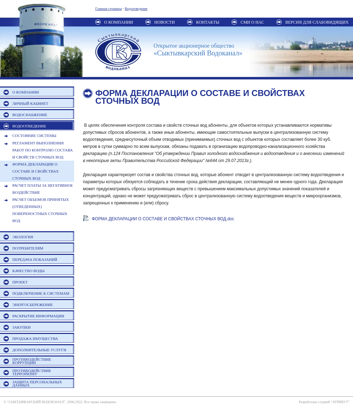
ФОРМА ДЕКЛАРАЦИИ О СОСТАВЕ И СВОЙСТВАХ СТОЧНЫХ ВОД (35, 171)
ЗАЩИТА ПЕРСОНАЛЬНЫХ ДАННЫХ (37, 383)
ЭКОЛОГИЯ (22, 237)
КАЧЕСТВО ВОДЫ (28, 271)
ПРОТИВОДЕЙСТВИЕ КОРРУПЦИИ (31, 361)
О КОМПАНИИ (25, 92)
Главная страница (108, 9)
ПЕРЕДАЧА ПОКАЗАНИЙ (34, 259)
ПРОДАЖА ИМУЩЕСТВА (35, 338)
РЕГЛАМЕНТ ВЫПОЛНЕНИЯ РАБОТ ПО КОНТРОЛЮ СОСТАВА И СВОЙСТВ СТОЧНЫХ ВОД (42, 150)
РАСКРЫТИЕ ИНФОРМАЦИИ (38, 316)
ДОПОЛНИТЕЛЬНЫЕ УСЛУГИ (39, 350)
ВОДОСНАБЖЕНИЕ (29, 115)
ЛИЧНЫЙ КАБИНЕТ (30, 103)
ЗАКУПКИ (21, 327)
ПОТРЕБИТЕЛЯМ (27, 248)
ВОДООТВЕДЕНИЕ (29, 126)
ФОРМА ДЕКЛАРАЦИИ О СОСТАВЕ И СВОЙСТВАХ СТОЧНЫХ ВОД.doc (163, 218)
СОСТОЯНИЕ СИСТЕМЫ (34, 135)
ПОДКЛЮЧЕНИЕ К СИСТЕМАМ (40, 293)
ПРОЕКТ (20, 282)
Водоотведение (136, 9)
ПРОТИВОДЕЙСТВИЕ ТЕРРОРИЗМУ (31, 372)
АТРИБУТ (340, 402)
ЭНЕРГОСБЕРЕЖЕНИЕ (32, 305)
